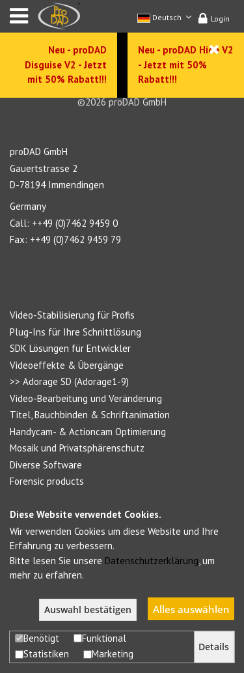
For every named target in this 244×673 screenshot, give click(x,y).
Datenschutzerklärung (151, 560)
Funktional (100, 638)
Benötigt (37, 638)
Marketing (108, 654)
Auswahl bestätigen (87, 610)
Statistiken (42, 654)
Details (213, 647)
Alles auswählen (191, 609)
